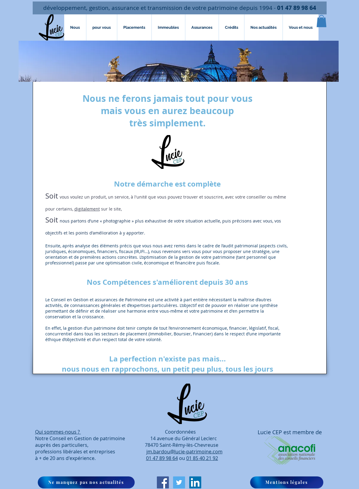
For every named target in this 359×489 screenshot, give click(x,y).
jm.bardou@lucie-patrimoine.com (184, 451)
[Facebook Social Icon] (163, 482)
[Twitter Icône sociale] (179, 482)
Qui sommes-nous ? (58, 432)
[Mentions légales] (286, 482)
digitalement (87, 209)
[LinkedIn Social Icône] (195, 482)
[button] (321, 21)
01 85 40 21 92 (202, 458)
